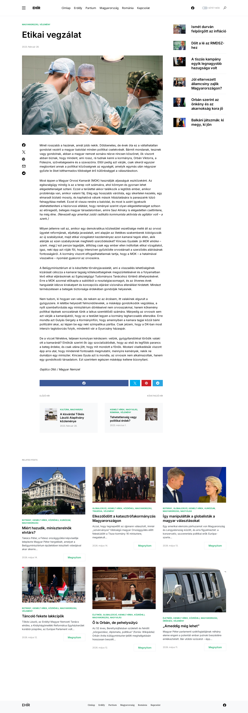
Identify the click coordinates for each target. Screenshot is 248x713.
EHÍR (36, 8)
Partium (112, 704)
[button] (24, 8)
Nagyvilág (131, 409)
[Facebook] (192, 8)
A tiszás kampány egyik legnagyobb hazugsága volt (206, 63)
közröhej (53, 520)
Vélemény (45, 24)
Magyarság (76, 409)
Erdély (101, 704)
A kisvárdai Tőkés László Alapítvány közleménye (72, 417)
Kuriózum (65, 520)
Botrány (26, 520)
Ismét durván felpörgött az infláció (208, 29)
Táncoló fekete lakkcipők (43, 616)
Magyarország (30, 24)
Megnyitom (74, 557)
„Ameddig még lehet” (181, 626)
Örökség (167, 621)
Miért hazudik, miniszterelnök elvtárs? (46, 530)
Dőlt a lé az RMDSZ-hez (207, 45)
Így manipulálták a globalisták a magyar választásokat (189, 518)
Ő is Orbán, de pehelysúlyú (114, 623)
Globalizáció (99, 508)
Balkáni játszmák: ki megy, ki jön (207, 122)
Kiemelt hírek (117, 409)
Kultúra (64, 409)
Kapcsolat (155, 704)
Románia (114, 412)
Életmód (97, 614)
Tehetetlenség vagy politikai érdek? (123, 418)
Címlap (91, 704)
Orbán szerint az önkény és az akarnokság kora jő (207, 104)
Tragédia (97, 511)
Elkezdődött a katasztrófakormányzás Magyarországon (124, 518)
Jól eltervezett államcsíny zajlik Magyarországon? (206, 83)
